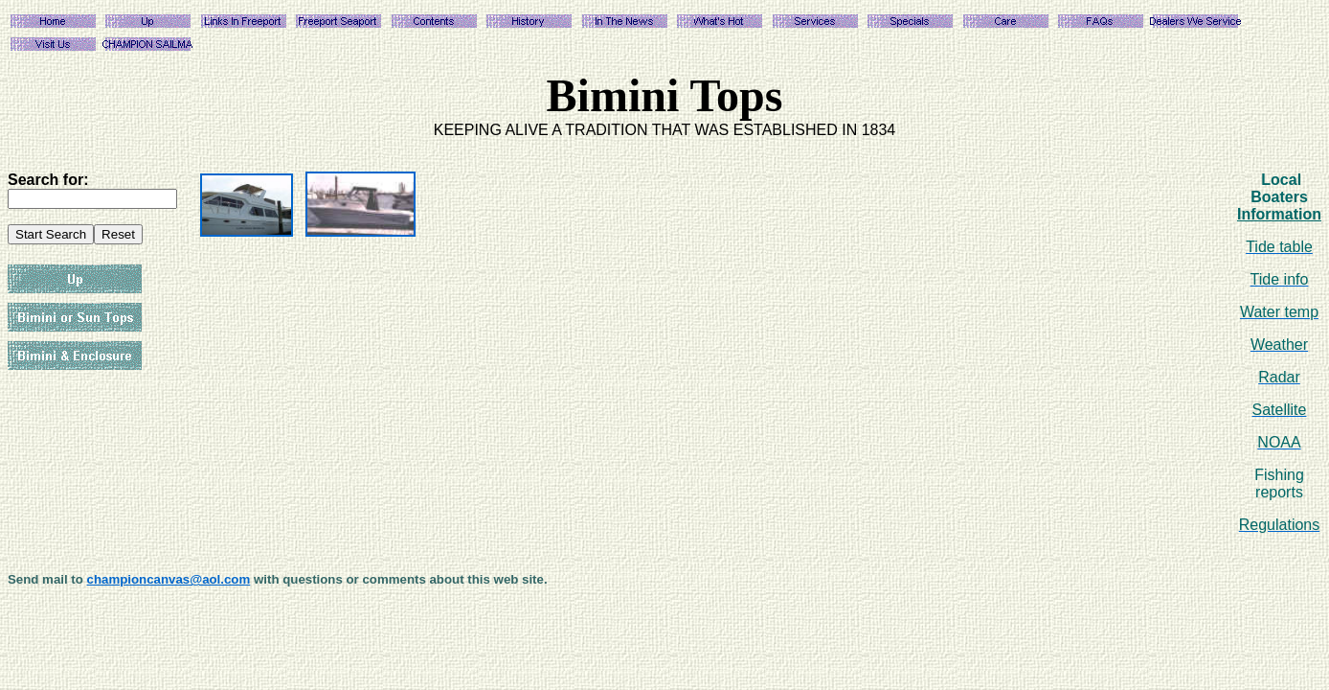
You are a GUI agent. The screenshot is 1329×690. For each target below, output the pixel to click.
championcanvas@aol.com (169, 579)
